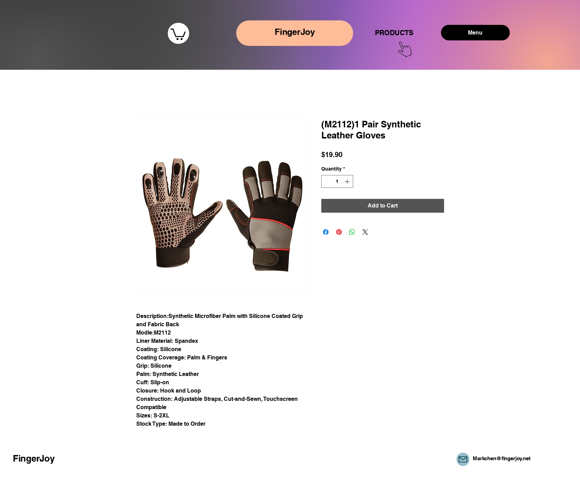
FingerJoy (34, 458)
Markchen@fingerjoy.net (502, 458)
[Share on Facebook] (326, 232)
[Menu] (475, 32)
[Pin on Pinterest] (339, 232)
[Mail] (463, 459)
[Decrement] (326, 181)
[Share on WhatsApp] (352, 232)
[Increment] (347, 181)
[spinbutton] (337, 181)
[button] (178, 33)
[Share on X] (365, 232)
